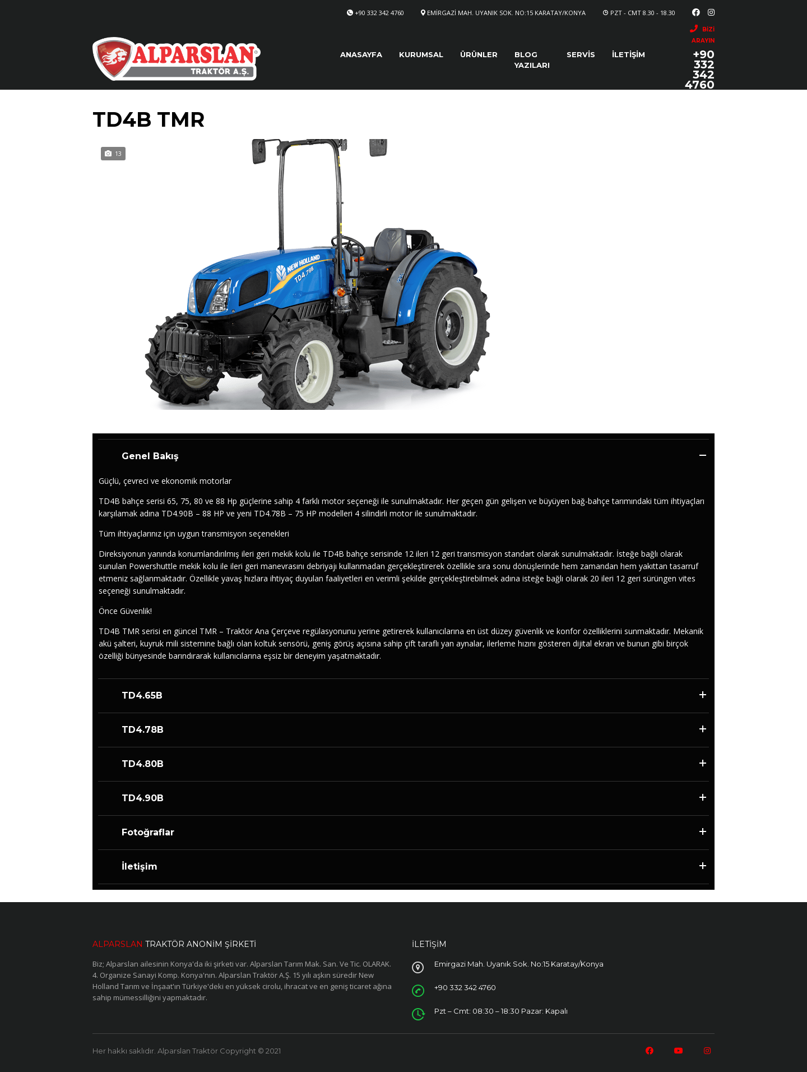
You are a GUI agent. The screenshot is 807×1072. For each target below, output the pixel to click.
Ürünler (479, 54)
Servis (581, 54)
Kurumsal (421, 54)
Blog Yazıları (532, 60)
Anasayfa (361, 54)
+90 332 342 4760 (379, 12)
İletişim (628, 54)
